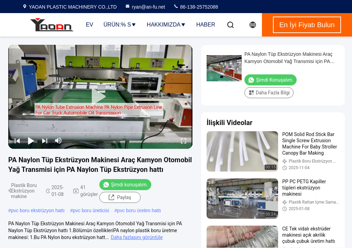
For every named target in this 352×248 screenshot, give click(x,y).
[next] (45, 140)
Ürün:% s (119, 25)
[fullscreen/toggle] (183, 140)
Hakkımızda (166, 25)
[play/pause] (31, 140)
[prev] (17, 140)
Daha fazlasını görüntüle (137, 237)
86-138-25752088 (195, 7)
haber (205, 25)
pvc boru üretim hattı (139, 210)
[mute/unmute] (58, 140)
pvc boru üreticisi (91, 210)
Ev (89, 25)
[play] (100, 96)
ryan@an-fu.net (145, 7)
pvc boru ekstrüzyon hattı (38, 210)
